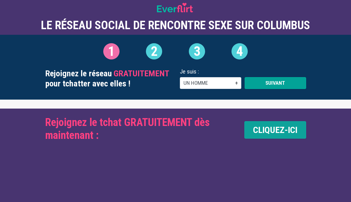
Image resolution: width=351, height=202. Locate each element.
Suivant (275, 83)
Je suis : (189, 71)
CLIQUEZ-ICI (275, 130)
